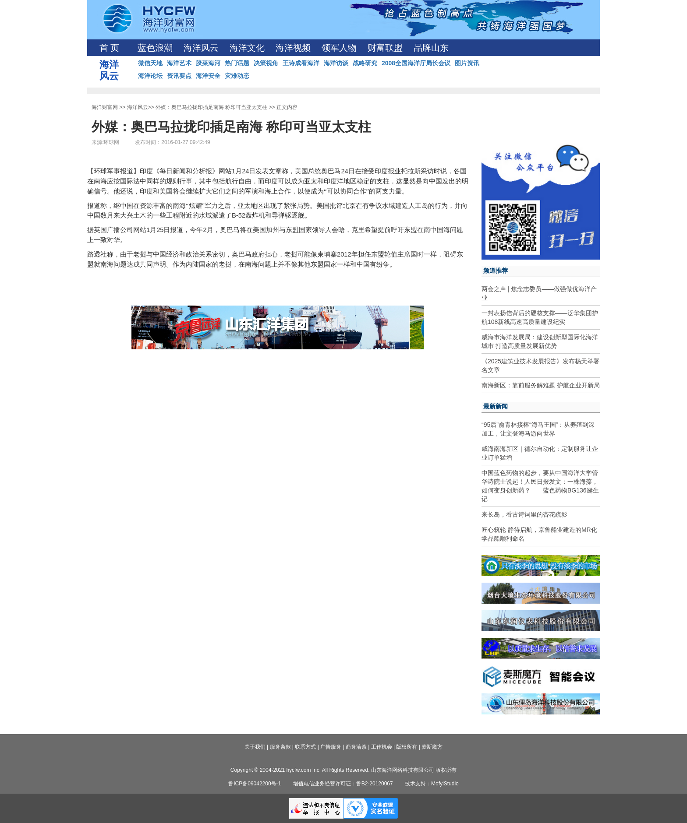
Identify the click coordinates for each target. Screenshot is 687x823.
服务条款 (280, 747)
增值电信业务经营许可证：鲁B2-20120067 (343, 784)
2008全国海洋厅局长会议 (416, 63)
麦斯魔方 (432, 747)
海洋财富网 (105, 107)
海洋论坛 (150, 75)
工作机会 (381, 747)
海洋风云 (201, 48)
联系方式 (305, 747)
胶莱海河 (208, 63)
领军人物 (339, 48)
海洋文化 (247, 48)
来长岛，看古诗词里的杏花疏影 (524, 514)
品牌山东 (431, 48)
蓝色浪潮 (155, 48)
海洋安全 (208, 75)
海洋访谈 (336, 63)
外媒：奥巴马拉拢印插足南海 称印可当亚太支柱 (211, 107)
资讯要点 (179, 75)
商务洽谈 (356, 747)
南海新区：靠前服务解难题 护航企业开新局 (541, 385)
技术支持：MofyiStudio (432, 784)
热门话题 (237, 63)
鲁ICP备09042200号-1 (254, 784)
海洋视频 (293, 48)
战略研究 (365, 63)
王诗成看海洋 (301, 63)
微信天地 (150, 63)
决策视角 (266, 63)
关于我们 (255, 747)
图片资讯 (467, 63)
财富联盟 (385, 48)
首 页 (109, 48)
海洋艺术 (179, 63)
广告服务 (330, 747)
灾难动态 (237, 75)
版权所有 (406, 747)
